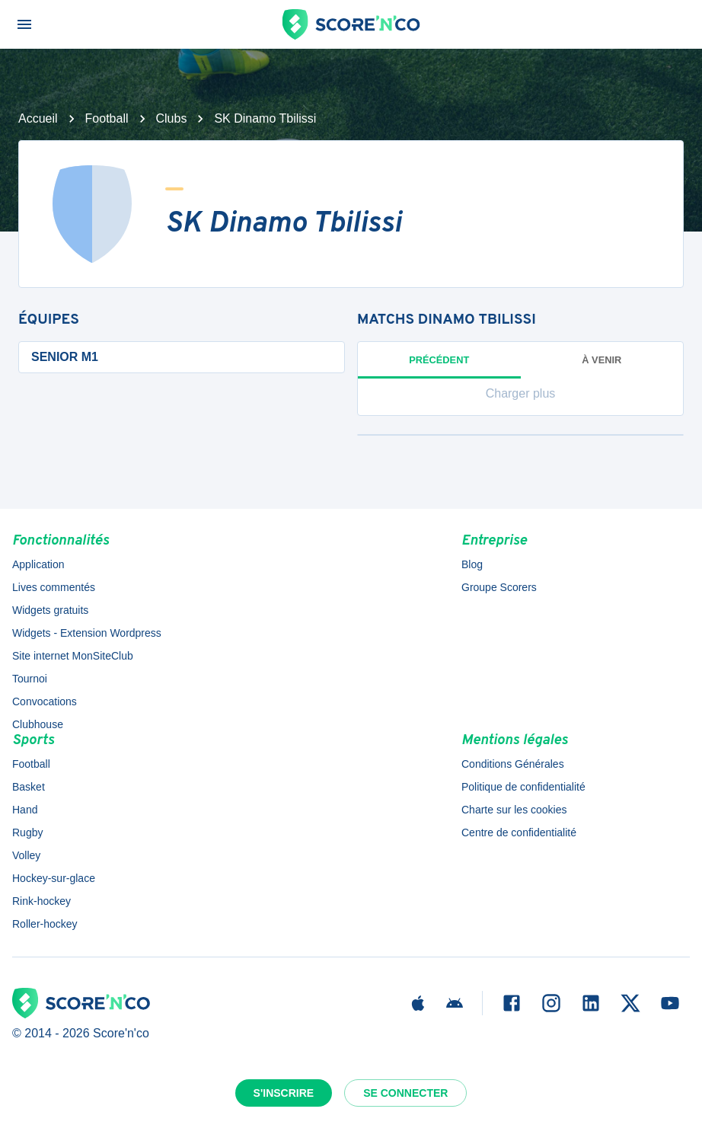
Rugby (27, 832)
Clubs (171, 118)
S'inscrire (284, 1093)
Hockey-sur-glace (53, 878)
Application (38, 564)
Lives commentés (53, 587)
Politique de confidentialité (523, 787)
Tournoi (29, 679)
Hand (24, 810)
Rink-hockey (41, 901)
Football (107, 118)
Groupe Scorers (499, 587)
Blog (472, 564)
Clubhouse (37, 724)
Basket (28, 787)
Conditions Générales (512, 764)
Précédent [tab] (439, 366)
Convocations (44, 701)
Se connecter (405, 1093)
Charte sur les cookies (514, 810)
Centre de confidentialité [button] (518, 832)
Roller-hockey (45, 924)
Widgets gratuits (50, 610)
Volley (26, 855)
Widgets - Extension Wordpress (86, 633)
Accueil (38, 118)
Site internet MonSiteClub (72, 656)
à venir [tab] (601, 360)
